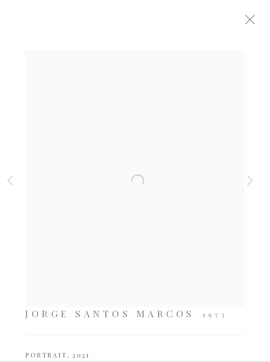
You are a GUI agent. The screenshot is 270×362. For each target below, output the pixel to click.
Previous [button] (10, 181)
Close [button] (257, 22)
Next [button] (250, 181)
